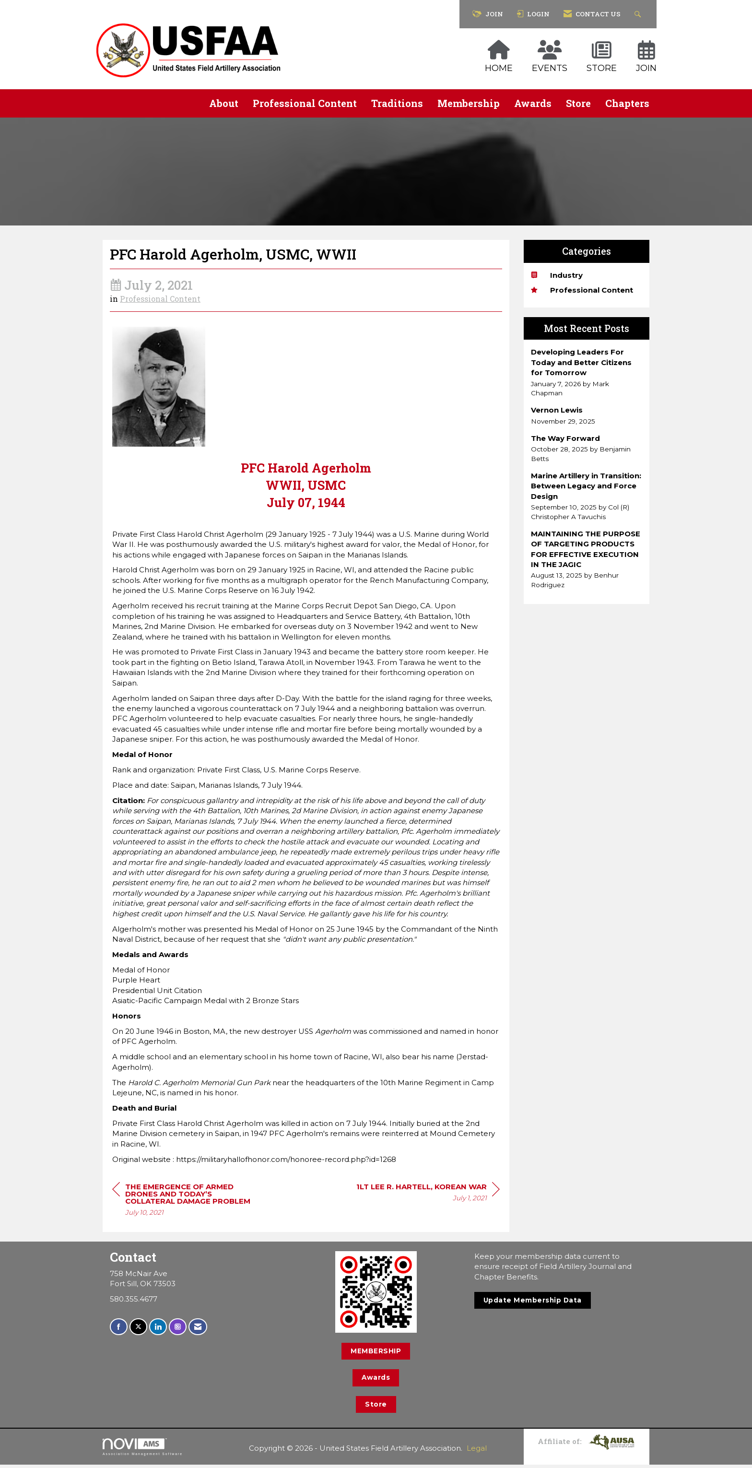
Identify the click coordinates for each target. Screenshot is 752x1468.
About (223, 103)
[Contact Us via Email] (197, 1330)
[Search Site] (639, 14)
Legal (477, 1451)
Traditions (397, 103)
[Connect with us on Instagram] (178, 1330)
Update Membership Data (532, 1303)
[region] (428, 1197)
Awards (533, 103)
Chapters (627, 103)
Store (578, 103)
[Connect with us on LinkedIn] (158, 1330)
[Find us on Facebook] (119, 1330)
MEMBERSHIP (376, 1354)
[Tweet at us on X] (138, 1330)
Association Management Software (143, 1450)
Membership (468, 103)
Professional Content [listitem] (582, 290)
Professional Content (305, 103)
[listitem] (587, 372)
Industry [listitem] (557, 275)
